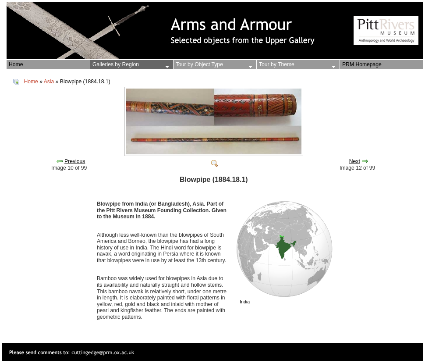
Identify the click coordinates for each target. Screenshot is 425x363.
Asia (49, 81)
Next (354, 161)
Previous (74, 161)
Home (31, 81)
